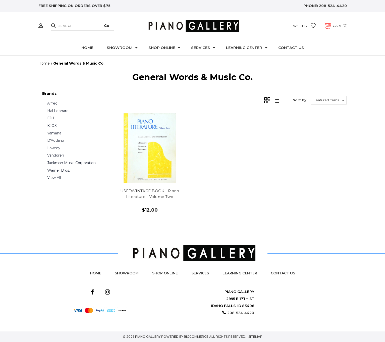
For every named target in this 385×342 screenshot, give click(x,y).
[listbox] (329, 100)
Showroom (122, 47)
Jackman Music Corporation (71, 163)
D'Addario (55, 140)
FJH (50, 118)
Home (87, 47)
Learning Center (247, 47)
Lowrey (53, 148)
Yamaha (54, 133)
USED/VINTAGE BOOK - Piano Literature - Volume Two (149, 193)
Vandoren (55, 155)
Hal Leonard (58, 111)
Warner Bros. (58, 170)
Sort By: (300, 100)
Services (203, 47)
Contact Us (291, 47)
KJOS (52, 125)
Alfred (52, 103)
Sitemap (255, 336)
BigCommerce (196, 336)
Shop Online (164, 47)
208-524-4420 (333, 6)
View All (54, 177)
